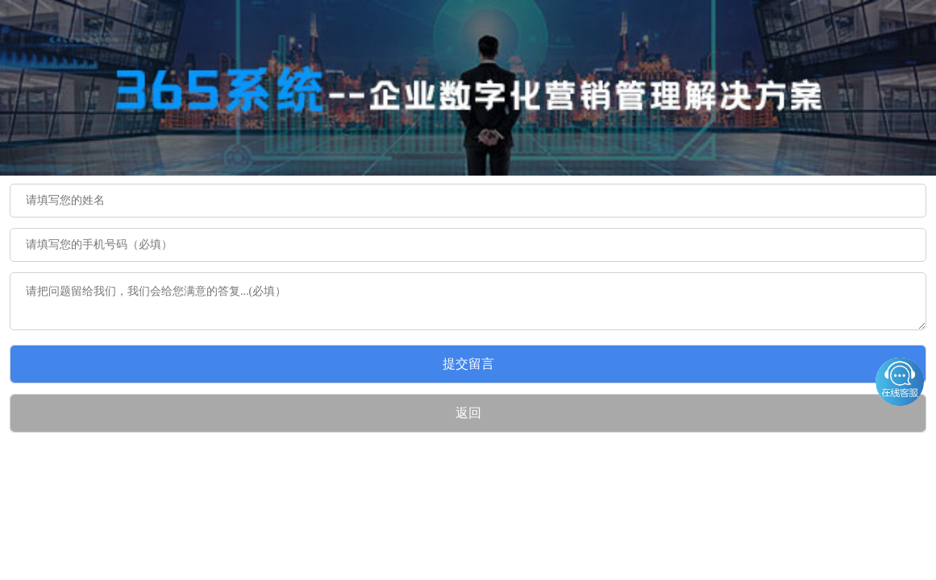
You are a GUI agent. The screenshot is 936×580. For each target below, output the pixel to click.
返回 (468, 413)
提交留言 (468, 364)
